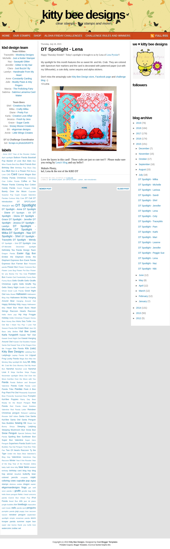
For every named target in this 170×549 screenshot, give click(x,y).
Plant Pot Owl (12, 392)
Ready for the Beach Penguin (16, 403)
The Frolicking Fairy (23, 88)
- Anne (4, 154)
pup (17, 511)
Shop (37, 35)
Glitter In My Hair (23, 65)
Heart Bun (12, 308)
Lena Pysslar (112, 55)
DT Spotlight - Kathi (148, 232)
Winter (12, 460)
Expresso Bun (8, 264)
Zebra (33, 464)
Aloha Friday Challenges (63, 35)
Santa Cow (24, 416)
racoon (4, 515)
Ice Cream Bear (21, 328)
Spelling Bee (14, 437)
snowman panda (23, 518)
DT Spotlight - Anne (12, 209)
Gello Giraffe (18, 281)
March (142, 291)
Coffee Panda (13, 181)
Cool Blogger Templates (107, 542)
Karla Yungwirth (10, 334)
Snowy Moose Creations (22, 126)
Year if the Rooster (24, 460)
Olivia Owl (23, 376)
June (141, 275)
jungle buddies (7, 505)
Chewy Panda (8, 178)
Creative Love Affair (22, 116)
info (21, 501)
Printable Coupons (66, 545)
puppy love (23, 511)
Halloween (21, 294)
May (141, 280)
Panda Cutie (17, 386)
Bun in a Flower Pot (20, 171)
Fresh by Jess (24, 119)
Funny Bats (31, 277)
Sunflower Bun (29, 437)
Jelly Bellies (12, 332)
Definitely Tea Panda (12, 250)
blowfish (18, 474)
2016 (139, 138)
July (141, 175)
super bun (31, 521)
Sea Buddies (8, 423)
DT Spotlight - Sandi (148, 195)
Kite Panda (18, 348)
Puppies (14, 399)
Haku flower (10, 294)
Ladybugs (6, 355)
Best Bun (16, 164)
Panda (5, 382)
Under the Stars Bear (16, 454)
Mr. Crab (5, 365)
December (144, 148)
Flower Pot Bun (23, 270)
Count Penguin (23, 188)
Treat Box (27, 447)
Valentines (16, 457)
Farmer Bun (22, 264)
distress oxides (16, 484)
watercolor (6, 528)
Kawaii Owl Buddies (21, 342)
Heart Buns (23, 308)
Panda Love (30, 386)
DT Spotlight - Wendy (24, 239)
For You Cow (21, 274)
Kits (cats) (30, 348)
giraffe (17, 491)
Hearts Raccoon (28, 311)
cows (13, 480)
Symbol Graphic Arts (103, 545)
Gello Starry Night (10, 287)
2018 (139, 128)
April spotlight (7, 157)
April (141, 285)
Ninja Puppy (30, 372)
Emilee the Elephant (12, 257)
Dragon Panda (8, 253)
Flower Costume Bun (27, 267)
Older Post (123, 189)
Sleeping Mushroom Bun (13, 430)
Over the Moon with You (25, 379)
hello (34, 491)
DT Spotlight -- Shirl (10, 243)
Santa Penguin (29, 420)
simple (12, 518)
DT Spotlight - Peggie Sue (151, 253)
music (8, 508)
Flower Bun (12, 267)
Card (14, 174)
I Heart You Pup (17, 325)
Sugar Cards (23, 122)
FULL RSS (161, 35)
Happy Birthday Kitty (11, 304)
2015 (139, 144)
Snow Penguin (9, 433)
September (144, 164)
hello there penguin (9, 494)
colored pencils (10, 477)
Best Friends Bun (28, 164)
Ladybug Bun (30, 352)
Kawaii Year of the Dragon (21, 345)
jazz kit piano (30, 501)
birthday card (15, 471)
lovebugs (22, 504)
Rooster (5, 416)
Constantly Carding (22, 78)
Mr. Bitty (32, 362)
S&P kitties (13, 416)
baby (4, 467)
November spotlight (10, 376)
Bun (8, 171)
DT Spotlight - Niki (147, 268)
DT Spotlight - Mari (147, 237)
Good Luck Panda (16, 291)
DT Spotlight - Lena (62, 49)
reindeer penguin (17, 515)
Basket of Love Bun (16, 161)
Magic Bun (24, 359)
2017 (139, 133)
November (144, 154)
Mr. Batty (23, 362)
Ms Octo (13, 365)
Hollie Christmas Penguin (19, 318)
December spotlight (26, 247)
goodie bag (26, 491)
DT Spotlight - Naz (20, 232)
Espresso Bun (17, 260)
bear (21, 467)
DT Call (28, 198)
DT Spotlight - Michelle (149, 184)
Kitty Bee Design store (83, 76)
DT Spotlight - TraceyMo (150, 221)
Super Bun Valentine (12, 440)
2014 (139, 307)
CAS (8, 174)
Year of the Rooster (21, 464)
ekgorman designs (21, 129)
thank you (22, 525)
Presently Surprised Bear (16, 396)
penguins (31, 508)
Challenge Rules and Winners (108, 35)
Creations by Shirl (22, 105)
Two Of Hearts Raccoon (17, 450)
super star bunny (9, 525)
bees (26, 467)
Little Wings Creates (22, 133)
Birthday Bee (8, 168)
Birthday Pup (20, 168)
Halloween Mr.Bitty (18, 297)
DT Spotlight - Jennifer (20, 219)
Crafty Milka (22, 109)
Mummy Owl (22, 365)
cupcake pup (23, 480)
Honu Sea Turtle (23, 321)
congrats (24, 477)
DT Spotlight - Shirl (147, 200)
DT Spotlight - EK (21, 213)
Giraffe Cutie (24, 287)
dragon (26, 484)
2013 (139, 313)
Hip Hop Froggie (27, 314)
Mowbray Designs (25, 54)
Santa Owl (15, 420)
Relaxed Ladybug (28, 413)
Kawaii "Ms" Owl (28, 335)
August (142, 169)
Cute (22, 198)
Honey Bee (10, 321)
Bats (29, 161)
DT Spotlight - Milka (148, 179)
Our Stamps (21, 35)
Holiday (5, 318)
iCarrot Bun (13, 498)
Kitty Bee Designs (83, 14)
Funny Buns (6, 281)
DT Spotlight (25, 205)
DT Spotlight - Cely (147, 216)
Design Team (29, 250)
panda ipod (21, 508)
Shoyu (12, 427)
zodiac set (16, 528)
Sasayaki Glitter (22, 61)
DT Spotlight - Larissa (149, 190)
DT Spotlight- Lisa (27, 243)
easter (33, 484)
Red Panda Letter (18, 410)
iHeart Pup (25, 498)
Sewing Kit (20, 423)
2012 (139, 318)
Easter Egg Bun (26, 253)
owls (13, 508)
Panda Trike (7, 389)
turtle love (31, 525)
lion (15, 504)
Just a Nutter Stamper (24, 58)
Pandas (18, 389)
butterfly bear (29, 474)
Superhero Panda (17, 443)
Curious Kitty (14, 198)
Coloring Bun (22, 185)
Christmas (21, 178)
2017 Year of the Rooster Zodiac (22, 154)
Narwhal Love (21, 369)
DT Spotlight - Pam (147, 226)
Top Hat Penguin (16, 447)
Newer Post (45, 189)
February (143, 296)
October (143, 159)
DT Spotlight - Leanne (149, 242)
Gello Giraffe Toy (27, 284)
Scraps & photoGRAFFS (21, 143)
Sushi (28, 443)
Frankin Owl (11, 277)
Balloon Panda (20, 157)
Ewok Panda (30, 260)
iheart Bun (13, 501)
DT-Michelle (6, 247)
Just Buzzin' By (22, 68)
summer (20, 521)
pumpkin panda (8, 511)
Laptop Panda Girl (20, 355)
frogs (24, 487)
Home (6, 35)
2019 (139, 123)
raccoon (32, 511)
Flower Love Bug (9, 270)
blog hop (27, 471)
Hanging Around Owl (26, 301)
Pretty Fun (22, 112)
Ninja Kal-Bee (17, 372)
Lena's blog (62, 162)
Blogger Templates (80, 545)
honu (20, 494)
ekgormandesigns (11, 487)
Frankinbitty (21, 277)
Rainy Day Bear (28, 399)
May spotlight (14, 362)
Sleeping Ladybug (26, 426)
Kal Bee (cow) (28, 331)
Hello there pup (9, 315)
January (143, 301)
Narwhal (10, 369)
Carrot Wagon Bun (27, 174)
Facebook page (103, 76)
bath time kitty (12, 467)
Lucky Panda (13, 359)
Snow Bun (31, 430)
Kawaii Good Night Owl (11, 338)
